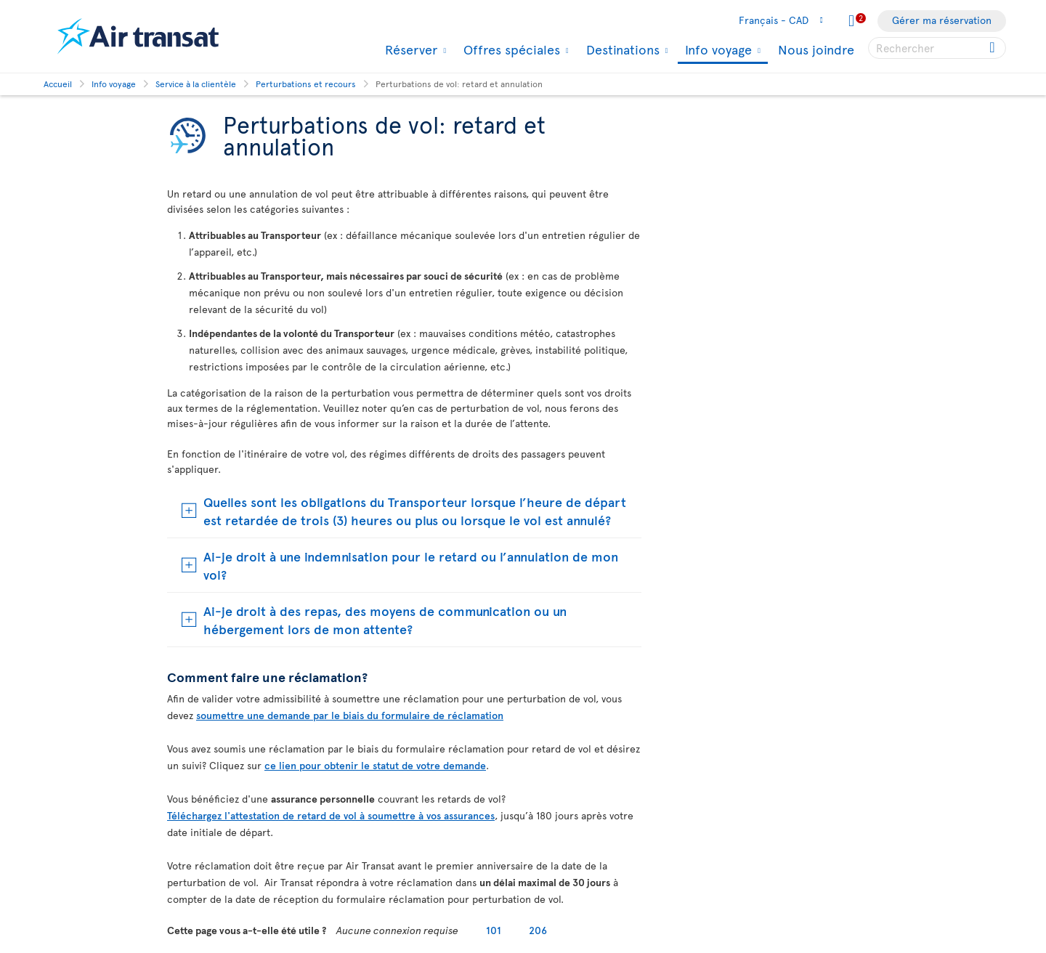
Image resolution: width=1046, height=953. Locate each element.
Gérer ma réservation (942, 20)
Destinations (621, 49)
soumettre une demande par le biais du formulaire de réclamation (349, 715)
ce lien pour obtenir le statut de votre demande (375, 765)
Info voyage (716, 50)
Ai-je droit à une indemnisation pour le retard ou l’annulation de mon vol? (410, 565)
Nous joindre (816, 49)
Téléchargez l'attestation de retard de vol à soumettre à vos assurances (331, 815)
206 (538, 930)
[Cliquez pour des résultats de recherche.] (993, 48)
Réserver (409, 49)
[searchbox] (937, 48)
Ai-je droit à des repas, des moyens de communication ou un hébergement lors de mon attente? (385, 619)
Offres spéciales (510, 49)
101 (493, 930)
